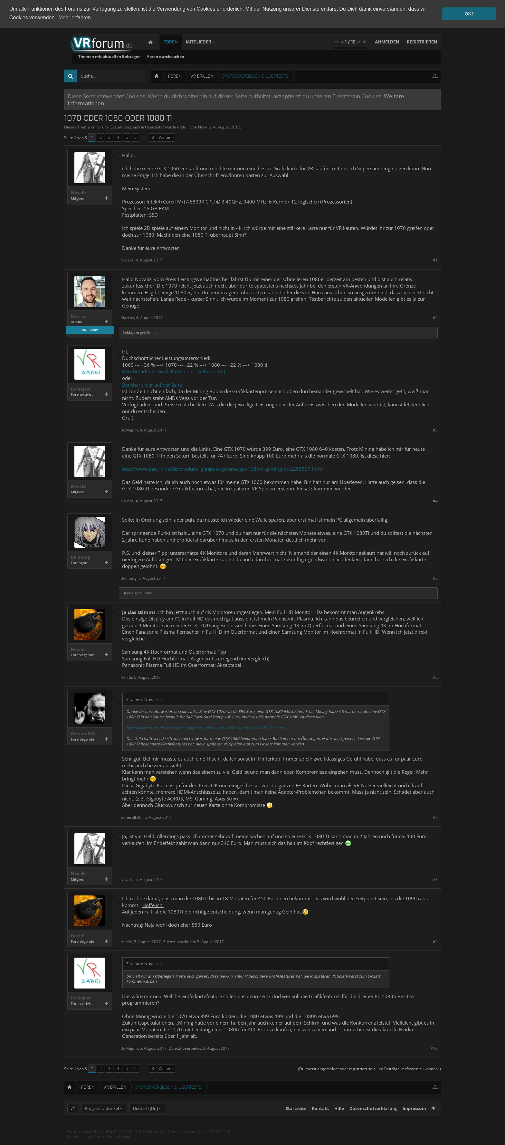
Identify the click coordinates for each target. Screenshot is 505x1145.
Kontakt (320, 1120)
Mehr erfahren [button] (74, 17)
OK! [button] (468, 13)
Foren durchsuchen (244, 56)
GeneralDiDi (84, 733)
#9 (435, 941)
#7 (435, 817)
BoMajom (130, 332)
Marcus (78, 316)
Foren (177, 42)
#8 (435, 879)
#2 (435, 317)
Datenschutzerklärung (373, 1120)
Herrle (128, 592)
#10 (434, 1048)
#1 (435, 260)
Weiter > (166, 137)
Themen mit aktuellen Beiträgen (188, 56)
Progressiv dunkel (102, 1120)
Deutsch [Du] (145, 1120)
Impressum (414, 1120)
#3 (435, 429)
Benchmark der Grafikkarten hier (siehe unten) (173, 371)
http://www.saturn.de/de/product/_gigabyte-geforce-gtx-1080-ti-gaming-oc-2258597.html (222, 468)
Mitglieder (205, 42)
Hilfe (339, 1120)
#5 (435, 578)
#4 (435, 500)
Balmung (80, 557)
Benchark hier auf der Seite (152, 384)
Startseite (296, 1120)
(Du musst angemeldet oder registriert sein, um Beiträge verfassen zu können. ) (369, 1068)
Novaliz (204, 126)
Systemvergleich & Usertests (136, 126)
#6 (435, 677)
